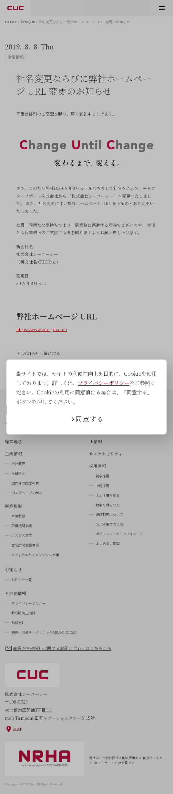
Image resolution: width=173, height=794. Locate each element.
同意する (90, 418)
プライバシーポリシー (103, 383)
